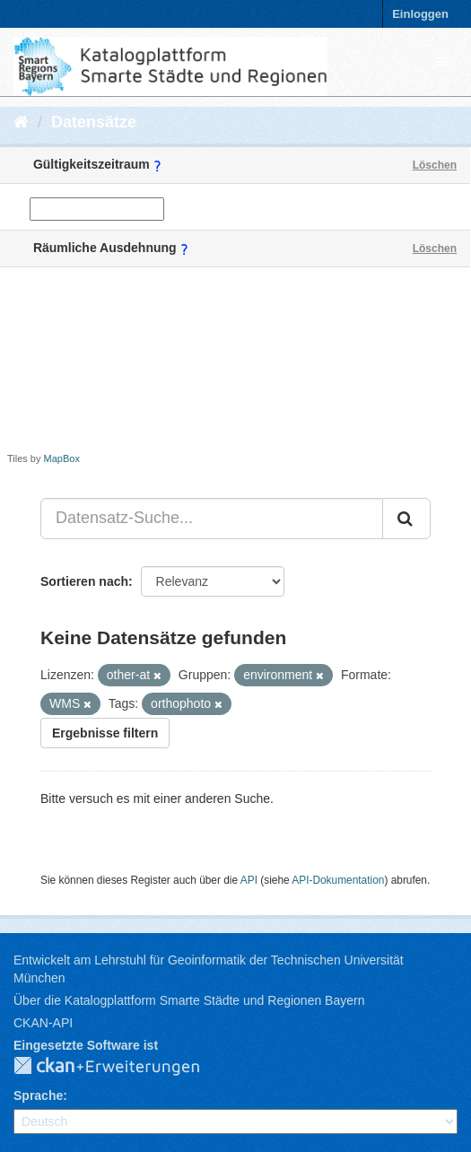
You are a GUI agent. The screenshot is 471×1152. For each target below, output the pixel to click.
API (248, 880)
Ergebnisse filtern (105, 733)
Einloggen (420, 14)
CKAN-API (43, 1023)
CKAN (121, 1067)
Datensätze (93, 122)
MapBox (62, 458)
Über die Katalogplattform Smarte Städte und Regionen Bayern (188, 1000)
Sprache (38, 1095)
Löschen (435, 165)
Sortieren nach (84, 581)
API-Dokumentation (338, 880)
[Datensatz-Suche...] (211, 518)
